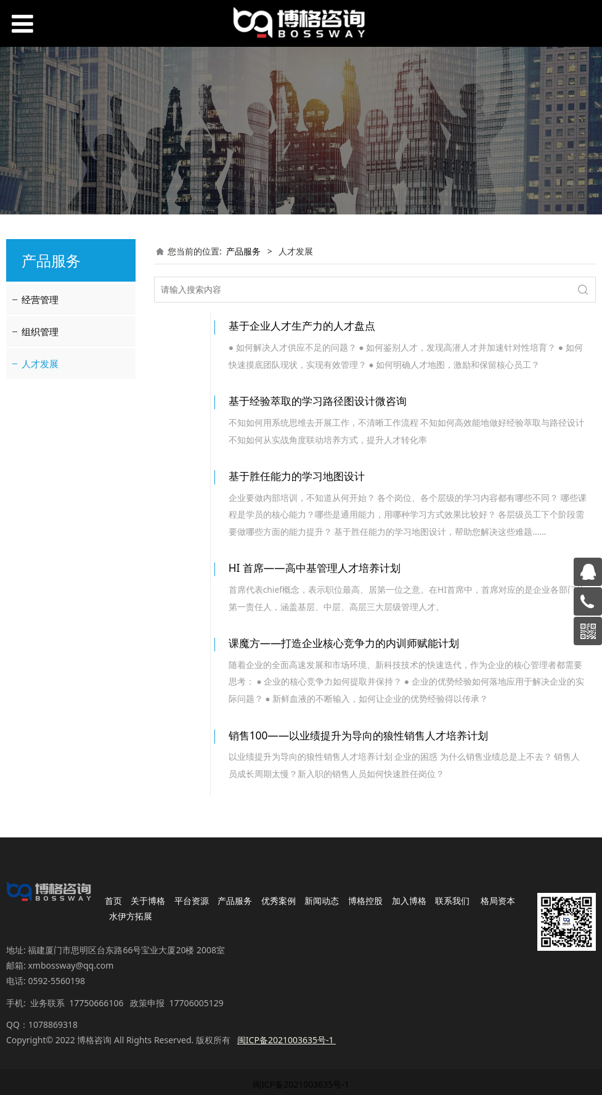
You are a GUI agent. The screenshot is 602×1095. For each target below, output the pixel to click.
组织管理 (40, 331)
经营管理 (40, 299)
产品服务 (243, 251)
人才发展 (40, 363)
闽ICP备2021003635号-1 (301, 1055)
